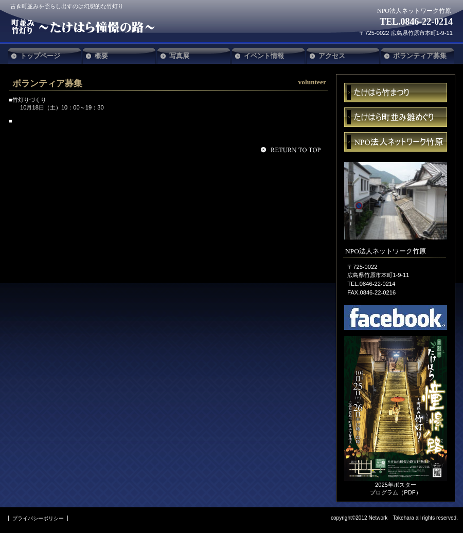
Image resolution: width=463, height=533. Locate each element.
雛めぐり (395, 117)
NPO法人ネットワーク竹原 (86, 26)
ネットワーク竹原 (395, 142)
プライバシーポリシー (38, 518)
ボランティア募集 (420, 56)
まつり (395, 92)
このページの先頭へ (292, 149)
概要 (101, 56)
